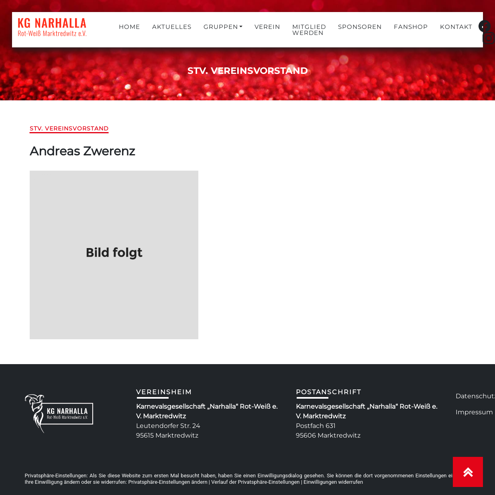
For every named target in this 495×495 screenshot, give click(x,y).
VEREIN (267, 27)
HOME (129, 27)
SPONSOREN (360, 27)
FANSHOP (411, 27)
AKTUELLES (171, 27)
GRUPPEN (221, 27)
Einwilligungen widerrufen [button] (333, 482)
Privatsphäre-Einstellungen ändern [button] (167, 482)
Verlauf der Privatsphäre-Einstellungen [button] (255, 482)
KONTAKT (456, 27)
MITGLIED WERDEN (309, 30)
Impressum (474, 412)
